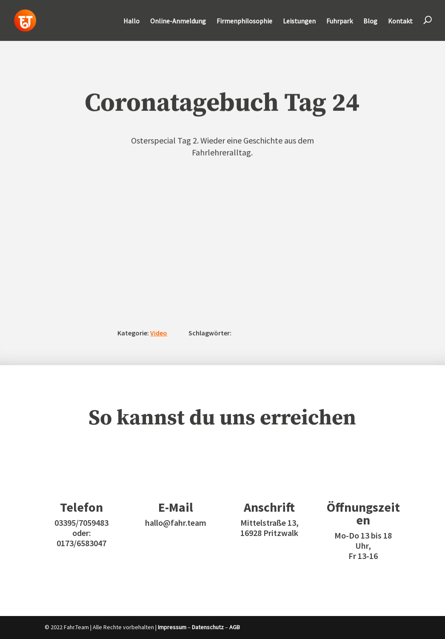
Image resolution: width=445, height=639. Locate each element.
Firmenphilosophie (244, 21)
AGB (234, 627)
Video (158, 333)
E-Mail (175, 507)
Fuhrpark (339, 21)
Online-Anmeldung (178, 21)
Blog (370, 21)
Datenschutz (208, 627)
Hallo (131, 21)
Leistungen (299, 21)
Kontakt (400, 21)
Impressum (172, 627)
